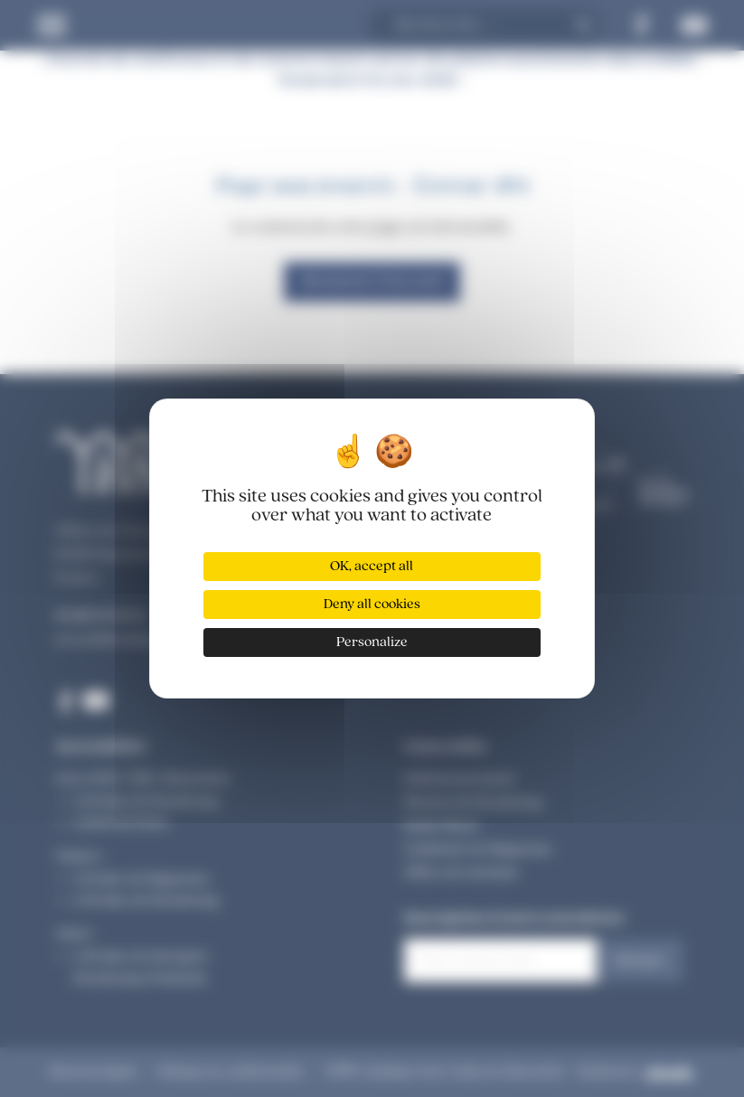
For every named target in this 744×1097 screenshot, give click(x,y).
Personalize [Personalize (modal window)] (372, 642)
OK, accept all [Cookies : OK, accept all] (371, 566)
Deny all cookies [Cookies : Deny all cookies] (372, 604)
